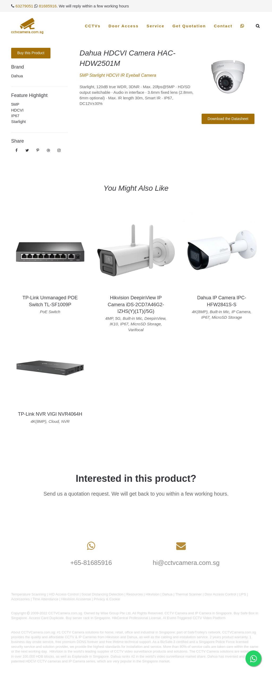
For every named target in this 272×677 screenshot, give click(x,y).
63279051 (24, 6)
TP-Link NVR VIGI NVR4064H (50, 414)
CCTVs (92, 26)
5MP (15, 104)
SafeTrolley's (197, 632)
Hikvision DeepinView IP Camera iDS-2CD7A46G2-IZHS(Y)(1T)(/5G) (136, 304)
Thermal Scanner (188, 594)
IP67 (15, 115)
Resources (134, 594)
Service (155, 26)
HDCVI (17, 110)
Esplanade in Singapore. (91, 656)
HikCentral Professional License (136, 618)
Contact (223, 26)
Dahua (17, 76)
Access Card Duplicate (46, 618)
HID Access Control (64, 594)
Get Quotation (189, 26)
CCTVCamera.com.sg (38, 632)
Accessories (20, 599)
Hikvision (152, 594)
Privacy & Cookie (107, 599)
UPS (242, 594)
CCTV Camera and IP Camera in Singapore (198, 613)
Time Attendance (45, 599)
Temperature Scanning (28, 594)
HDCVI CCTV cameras (43, 661)
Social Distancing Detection (103, 594)
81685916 (48, 6)
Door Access (124, 26)
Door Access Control (220, 594)
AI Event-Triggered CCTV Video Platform (194, 618)
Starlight (18, 121)
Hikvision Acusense (76, 599)
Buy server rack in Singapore (88, 618)
